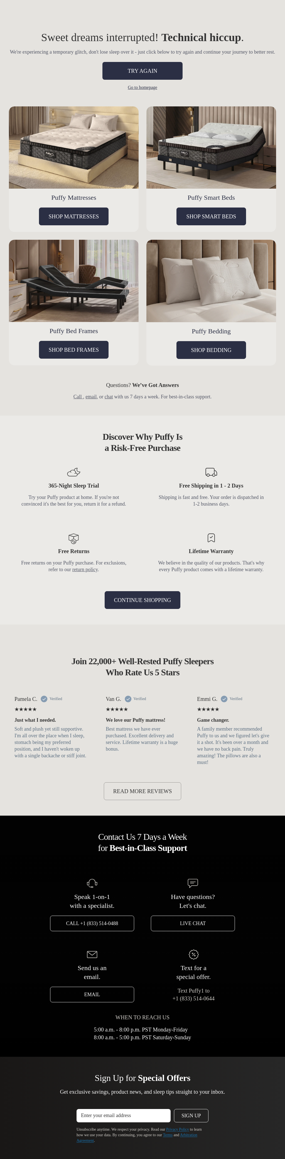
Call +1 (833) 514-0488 (92, 923)
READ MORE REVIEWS (142, 791)
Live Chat (193, 923)
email (91, 396)
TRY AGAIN (142, 71)
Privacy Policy (177, 1129)
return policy (85, 569)
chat (109, 396)
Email (92, 994)
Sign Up (191, 1115)
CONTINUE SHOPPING (142, 600)
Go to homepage (142, 87)
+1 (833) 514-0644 (194, 998)
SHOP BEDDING (211, 350)
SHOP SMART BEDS (211, 216)
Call (78, 396)
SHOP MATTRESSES (74, 216)
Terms (168, 1135)
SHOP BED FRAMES (74, 350)
